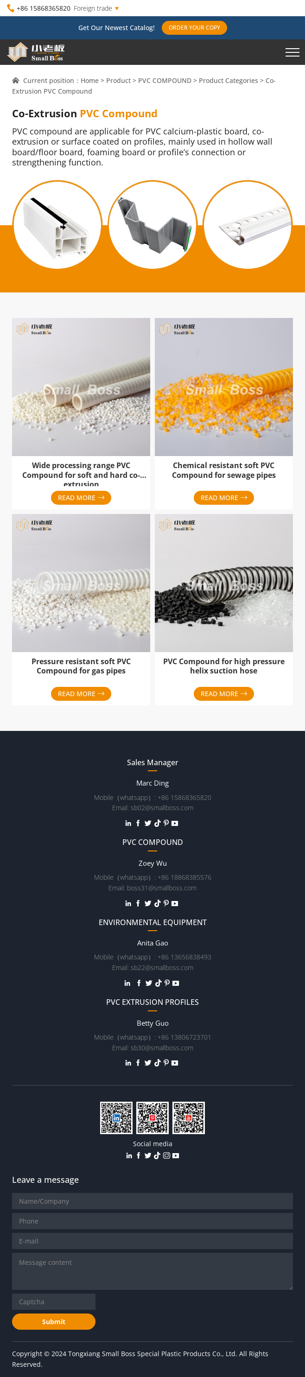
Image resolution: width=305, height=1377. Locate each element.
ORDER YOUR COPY (194, 28)
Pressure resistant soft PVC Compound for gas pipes (81, 666)
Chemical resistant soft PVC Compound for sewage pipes (224, 470)
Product (118, 80)
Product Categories (228, 80)
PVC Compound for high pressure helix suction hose (224, 666)
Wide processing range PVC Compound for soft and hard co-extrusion (81, 475)
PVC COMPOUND (164, 80)
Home (90, 80)
